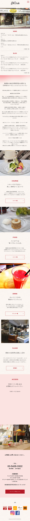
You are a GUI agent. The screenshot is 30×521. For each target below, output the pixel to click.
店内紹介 (15, 368)
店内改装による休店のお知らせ (8, 41)
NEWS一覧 (26, 49)
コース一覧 (15, 200)
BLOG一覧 (27, 72)
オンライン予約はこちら (15, 491)
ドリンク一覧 (15, 313)
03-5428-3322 (15, 466)
